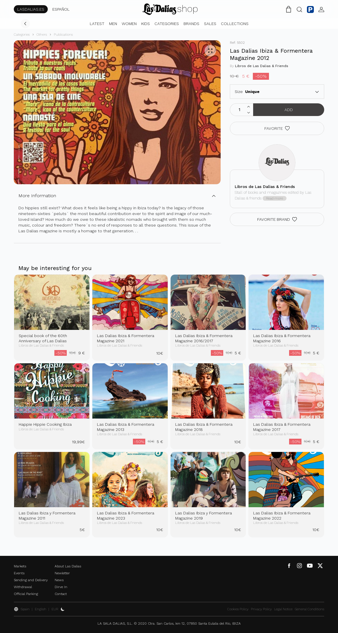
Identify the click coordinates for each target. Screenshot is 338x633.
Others (42, 35)
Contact (61, 594)
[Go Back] (25, 23)
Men (113, 23)
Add (288, 109)
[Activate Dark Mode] (62, 609)
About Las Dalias (68, 566)
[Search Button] (299, 9)
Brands (191, 23)
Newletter (62, 573)
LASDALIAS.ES (30, 9)
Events (19, 573)
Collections (235, 23)
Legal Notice (283, 609)
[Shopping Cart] (288, 9)
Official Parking (26, 594)
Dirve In (61, 587)
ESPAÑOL (61, 9)
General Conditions (309, 609)
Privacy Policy (261, 609)
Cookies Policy (238, 609)
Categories (166, 23)
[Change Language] (170, 9)
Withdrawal (23, 587)
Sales (210, 23)
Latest (97, 23)
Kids (145, 23)
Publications (63, 35)
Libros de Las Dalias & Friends (261, 66)
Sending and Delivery (31, 580)
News (59, 580)
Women (129, 23)
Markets (20, 566)
